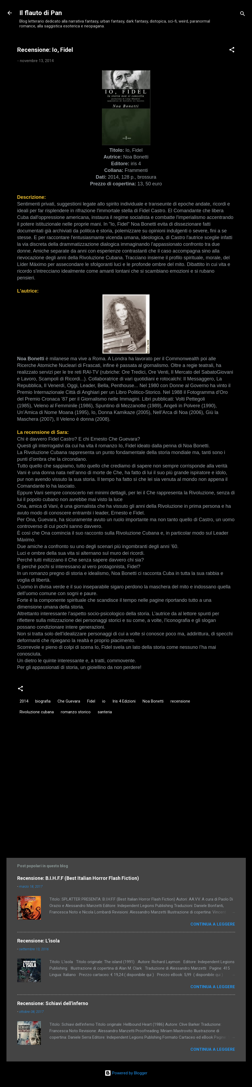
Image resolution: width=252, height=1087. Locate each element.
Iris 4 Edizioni (124, 701)
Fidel (91, 701)
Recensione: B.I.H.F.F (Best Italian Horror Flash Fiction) (78, 878)
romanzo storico (76, 712)
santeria (105, 712)
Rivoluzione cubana (37, 712)
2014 (24, 701)
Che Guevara (69, 701)
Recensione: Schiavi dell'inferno (52, 1003)
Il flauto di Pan (40, 13)
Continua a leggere (212, 924)
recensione (180, 701)
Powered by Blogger (126, 1073)
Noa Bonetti (153, 701)
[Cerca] (242, 14)
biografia (43, 701)
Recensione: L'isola (38, 941)
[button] (232, 50)
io (103, 701)
